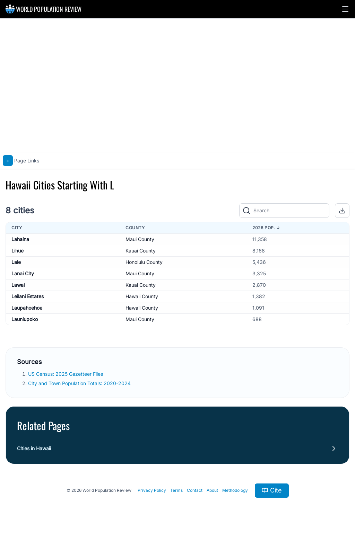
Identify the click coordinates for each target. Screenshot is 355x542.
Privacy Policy (152, 490)
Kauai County (140, 251)
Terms (176, 490)
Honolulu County (144, 262)
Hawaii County (141, 296)
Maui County (139, 239)
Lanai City (22, 273)
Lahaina (20, 239)
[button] (345, 9)
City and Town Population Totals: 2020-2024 (80, 383)
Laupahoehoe (26, 308)
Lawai (18, 285)
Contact (194, 490)
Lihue (17, 251)
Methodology (235, 490)
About (212, 490)
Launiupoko (24, 319)
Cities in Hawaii (34, 448)
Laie (16, 262)
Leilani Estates (27, 296)
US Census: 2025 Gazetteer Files (66, 374)
